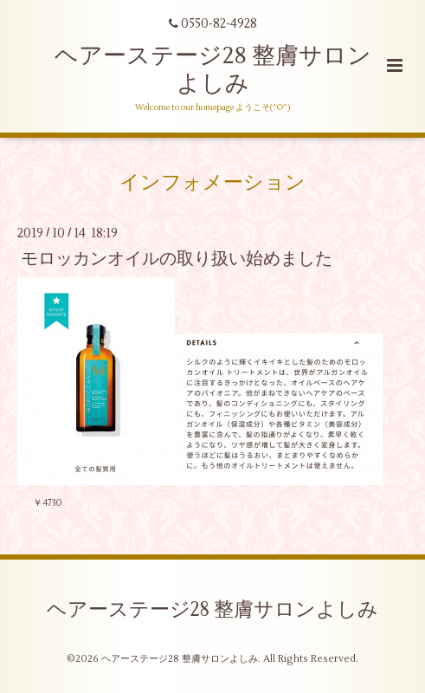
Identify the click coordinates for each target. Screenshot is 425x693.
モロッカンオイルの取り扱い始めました (176, 258)
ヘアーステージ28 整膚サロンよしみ (213, 70)
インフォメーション (212, 182)
